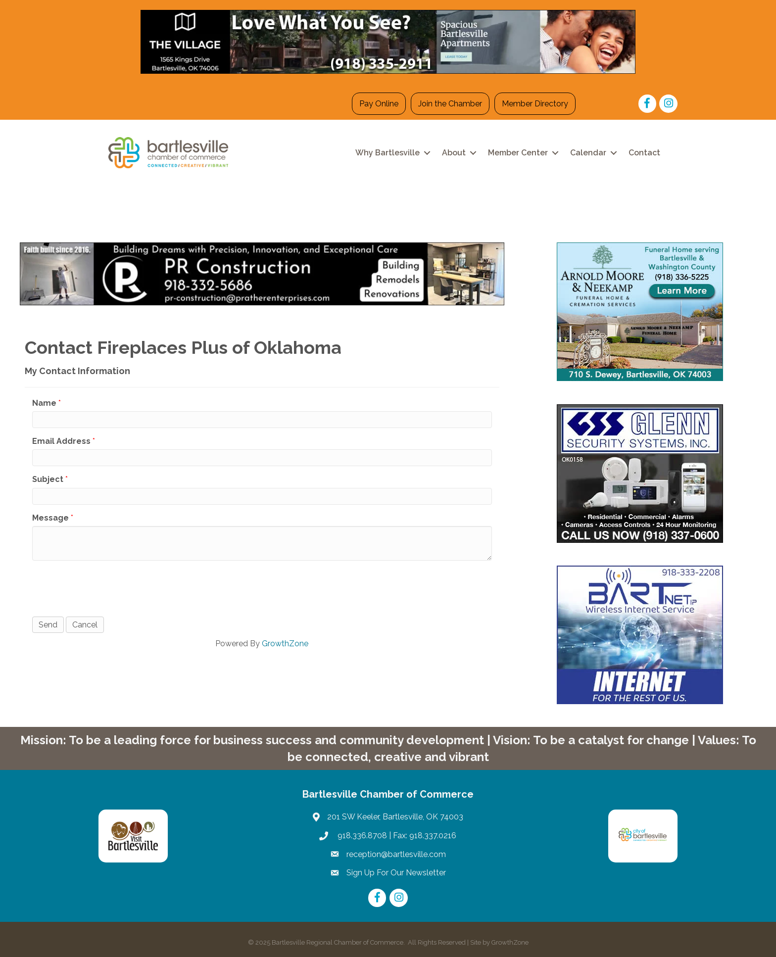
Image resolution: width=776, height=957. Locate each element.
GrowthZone (285, 643)
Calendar (588, 152)
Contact (644, 152)
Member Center (518, 152)
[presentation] (107, 587)
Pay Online (378, 103)
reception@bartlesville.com (396, 854)
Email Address (61, 441)
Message (50, 518)
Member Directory (535, 103)
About (454, 152)
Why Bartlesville (387, 152)
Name (44, 403)
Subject (47, 479)
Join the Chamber (450, 103)
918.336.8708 (361, 835)
